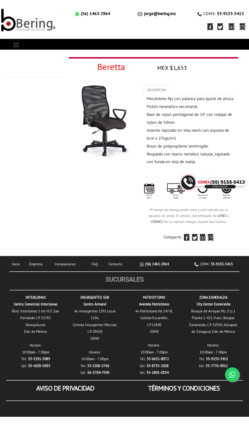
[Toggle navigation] (16, 45)
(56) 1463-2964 (156, 264)
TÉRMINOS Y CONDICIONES (184, 388)
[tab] (156, 90)
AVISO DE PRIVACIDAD (65, 388)
